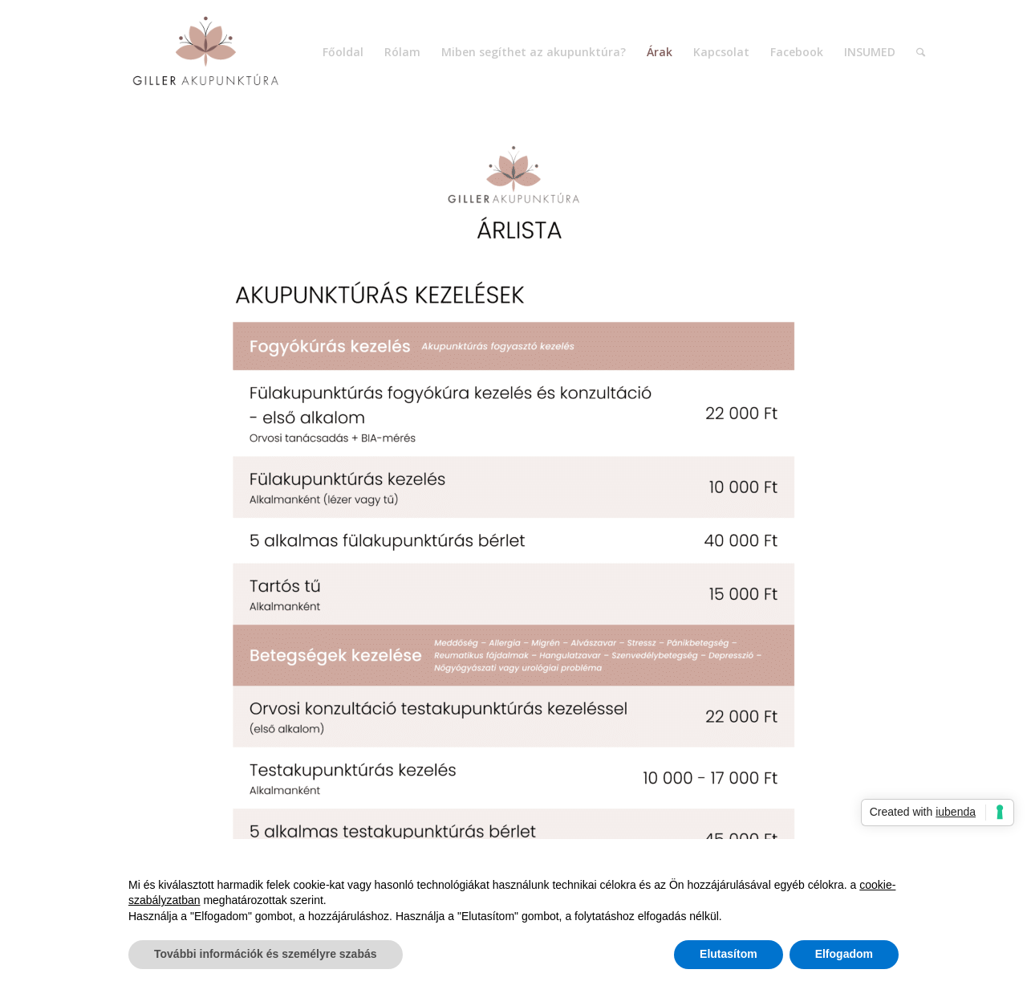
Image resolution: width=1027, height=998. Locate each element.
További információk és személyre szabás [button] (265, 953)
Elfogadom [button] (844, 953)
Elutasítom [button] (728, 953)
